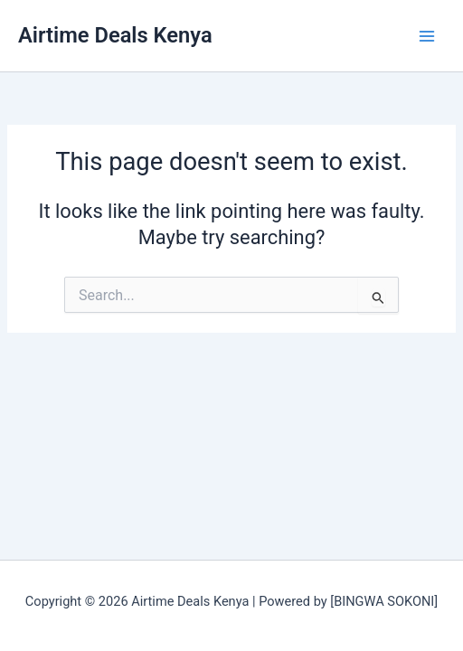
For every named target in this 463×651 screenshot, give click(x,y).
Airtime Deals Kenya (115, 35)
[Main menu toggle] (427, 35)
